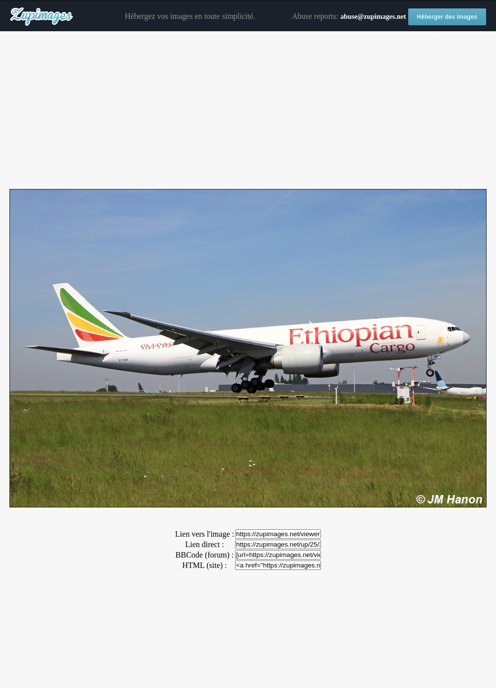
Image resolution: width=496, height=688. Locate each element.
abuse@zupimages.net (373, 16)
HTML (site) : (204, 565)
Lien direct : (204, 544)
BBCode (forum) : (205, 555)
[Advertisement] (248, 110)
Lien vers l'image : (204, 534)
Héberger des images (447, 16)
